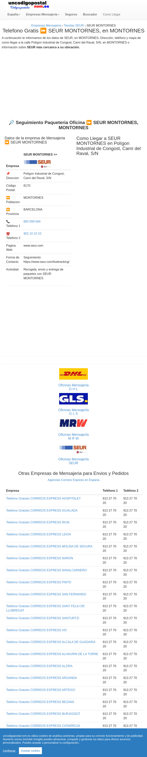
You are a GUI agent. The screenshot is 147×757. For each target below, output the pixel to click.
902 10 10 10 (32, 233)
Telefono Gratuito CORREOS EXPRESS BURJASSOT (43, 713)
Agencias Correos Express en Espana (73, 480)
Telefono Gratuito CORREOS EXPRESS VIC (36, 630)
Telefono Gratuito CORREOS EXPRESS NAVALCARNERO (46, 570)
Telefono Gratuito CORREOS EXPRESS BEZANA (40, 702)
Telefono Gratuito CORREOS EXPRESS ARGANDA (41, 678)
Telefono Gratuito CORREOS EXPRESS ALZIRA (39, 666)
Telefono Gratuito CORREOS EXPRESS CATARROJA (43, 725)
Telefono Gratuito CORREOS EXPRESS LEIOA (38, 534)
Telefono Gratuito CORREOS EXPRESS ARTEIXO (40, 690)
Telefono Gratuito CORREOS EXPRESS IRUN (37, 522)
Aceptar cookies (30, 750)
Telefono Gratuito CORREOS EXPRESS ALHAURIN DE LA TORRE (52, 654)
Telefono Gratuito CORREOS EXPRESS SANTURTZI (42, 618)
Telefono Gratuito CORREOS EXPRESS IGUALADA (42, 510)
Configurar (9, 750)
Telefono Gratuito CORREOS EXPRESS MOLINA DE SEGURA (49, 546)
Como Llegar (111, 14)
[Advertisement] (73, 83)
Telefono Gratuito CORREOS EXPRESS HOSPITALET (43, 498)
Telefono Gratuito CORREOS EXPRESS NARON (39, 558)
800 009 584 (32, 221)
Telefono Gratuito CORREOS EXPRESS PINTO (38, 582)
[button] (14, 14)
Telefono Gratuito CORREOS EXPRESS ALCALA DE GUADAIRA (50, 642)
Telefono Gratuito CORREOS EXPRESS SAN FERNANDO (46, 594)
